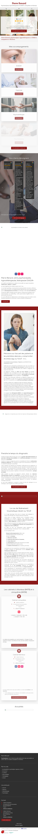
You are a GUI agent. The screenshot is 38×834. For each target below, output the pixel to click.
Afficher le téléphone (20, 608)
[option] (19, 185)
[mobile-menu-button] (31, 8)
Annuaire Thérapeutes (13, 830)
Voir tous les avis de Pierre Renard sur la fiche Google (13, 214)
